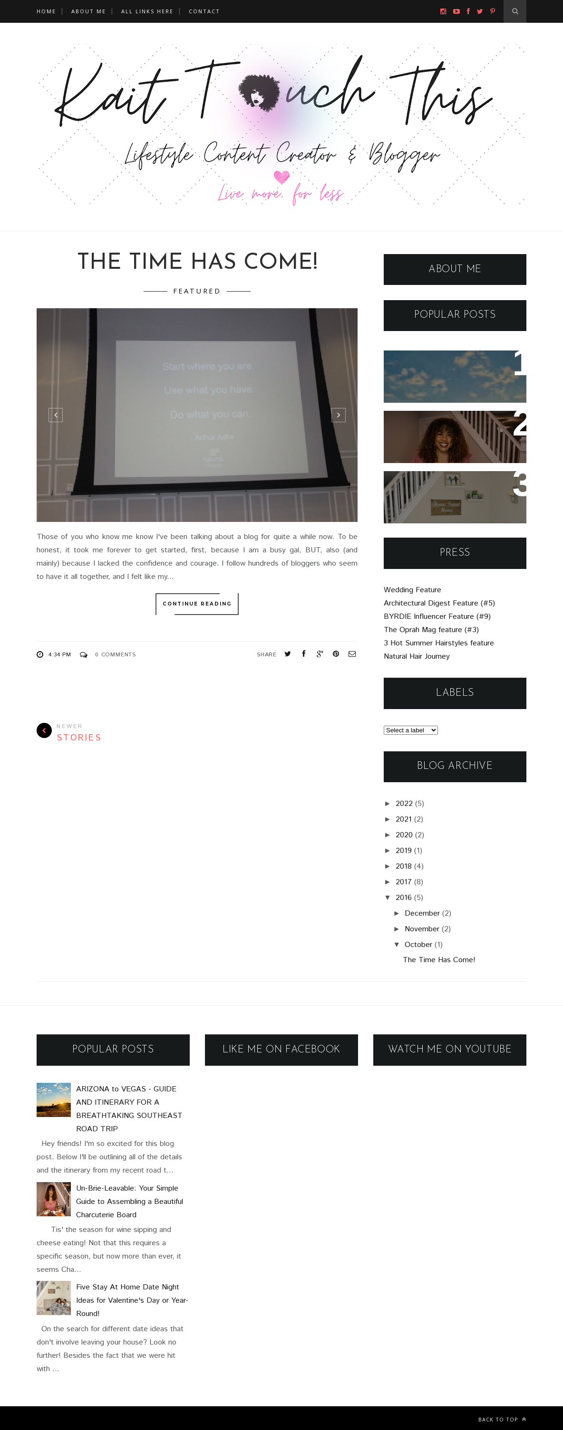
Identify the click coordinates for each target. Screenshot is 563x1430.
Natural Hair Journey (417, 656)
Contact (204, 11)
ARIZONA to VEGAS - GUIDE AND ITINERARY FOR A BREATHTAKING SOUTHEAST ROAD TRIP (454, 383)
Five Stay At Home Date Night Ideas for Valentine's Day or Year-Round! (449, 497)
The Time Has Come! (197, 263)
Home (46, 11)
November (422, 929)
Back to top (502, 1419)
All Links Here (147, 11)
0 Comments (115, 655)
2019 (404, 850)
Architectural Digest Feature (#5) (439, 603)
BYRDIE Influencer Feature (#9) (437, 616)
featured (197, 290)
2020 (404, 835)
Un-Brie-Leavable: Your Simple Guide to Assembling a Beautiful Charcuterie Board (452, 443)
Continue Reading (197, 604)
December (422, 913)
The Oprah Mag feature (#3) (431, 630)
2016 (404, 897)
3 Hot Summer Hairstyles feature (439, 643)
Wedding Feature (412, 590)
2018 (404, 866)
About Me (88, 11)
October (418, 944)
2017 (404, 882)
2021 (404, 819)
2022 (404, 803)
